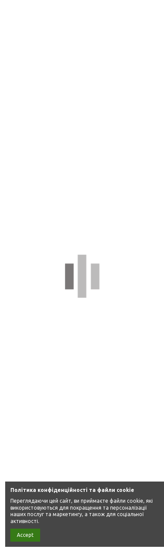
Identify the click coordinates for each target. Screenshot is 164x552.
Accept (25, 535)
